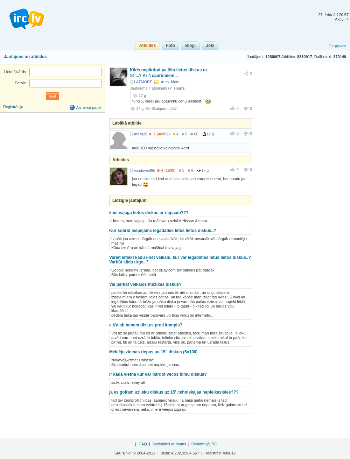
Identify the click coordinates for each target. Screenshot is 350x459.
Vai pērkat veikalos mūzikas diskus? (145, 284)
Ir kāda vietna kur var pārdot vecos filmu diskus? (158, 374)
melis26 (140, 134)
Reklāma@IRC (204, 444)
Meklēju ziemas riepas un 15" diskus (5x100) (153, 351)
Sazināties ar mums (169, 444)
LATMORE (143, 82)
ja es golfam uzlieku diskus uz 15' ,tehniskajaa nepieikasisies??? (174, 392)
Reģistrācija (13, 107)
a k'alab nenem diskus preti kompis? (145, 325)
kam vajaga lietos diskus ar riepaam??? (149, 212)
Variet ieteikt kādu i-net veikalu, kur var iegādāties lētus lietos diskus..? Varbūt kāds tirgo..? (180, 259)
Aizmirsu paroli (89, 107)
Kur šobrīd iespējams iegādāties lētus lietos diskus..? (162, 230)
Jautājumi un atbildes (25, 56)
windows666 (144, 170)
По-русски (337, 45)
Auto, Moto (170, 82)
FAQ (143, 444)
